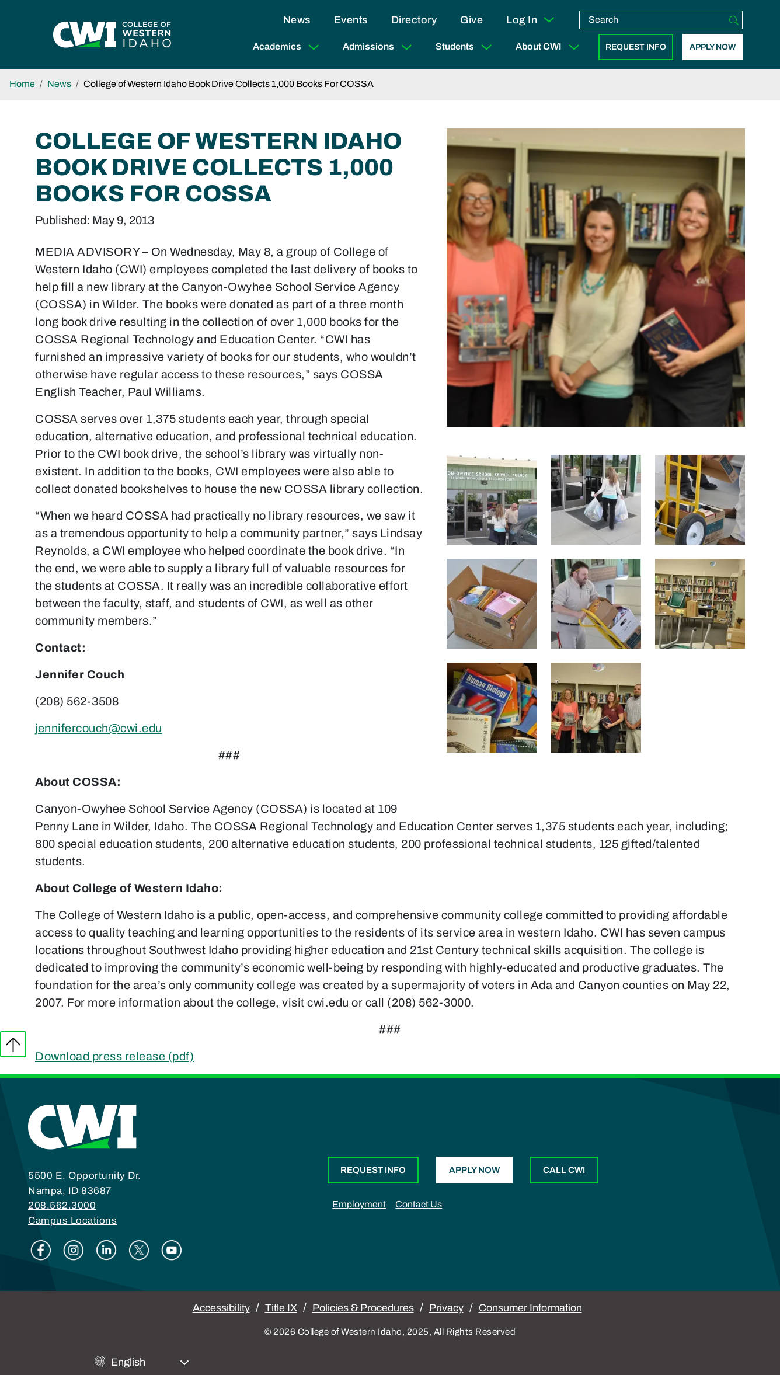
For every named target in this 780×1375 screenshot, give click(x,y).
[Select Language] (150, 1362)
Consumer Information (530, 1308)
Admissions (380, 47)
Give (471, 20)
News (297, 20)
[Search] (734, 19)
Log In (531, 20)
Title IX (281, 1308)
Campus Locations (72, 1220)
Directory (414, 20)
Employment (359, 1204)
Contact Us (418, 1204)
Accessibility (221, 1308)
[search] (653, 20)
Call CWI (564, 1170)
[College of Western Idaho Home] (112, 35)
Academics (288, 47)
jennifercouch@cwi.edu (98, 728)
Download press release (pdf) (114, 1056)
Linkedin (106, 1250)
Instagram (73, 1250)
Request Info (635, 47)
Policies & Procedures (363, 1308)
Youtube (171, 1250)
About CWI (550, 47)
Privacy (446, 1308)
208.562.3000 (62, 1205)
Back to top (13, 1044)
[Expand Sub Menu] (313, 47)
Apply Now (713, 47)
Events (351, 20)
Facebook (41, 1250)
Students (466, 47)
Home (22, 84)
